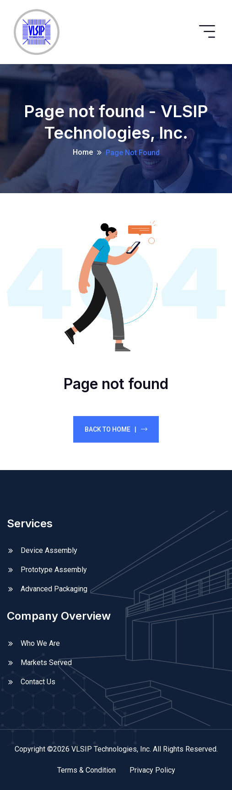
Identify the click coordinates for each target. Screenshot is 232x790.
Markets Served (46, 662)
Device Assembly (49, 550)
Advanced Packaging (54, 588)
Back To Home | (116, 429)
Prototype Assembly (54, 569)
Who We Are (40, 643)
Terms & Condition (86, 770)
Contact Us (38, 681)
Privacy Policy (152, 770)
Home (83, 152)
